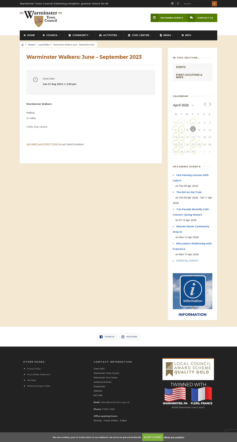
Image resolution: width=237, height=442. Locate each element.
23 (192, 144)
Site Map (31, 380)
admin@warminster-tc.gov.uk (115, 402)
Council (50, 35)
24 (198, 144)
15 (187, 137)
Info (186, 35)
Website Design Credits (38, 385)
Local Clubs (44, 44)
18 (204, 137)
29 (187, 151)
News (165, 35)
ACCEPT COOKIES (153, 437)
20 (175, 144)
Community (78, 35)
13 (175, 137)
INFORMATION (193, 314)
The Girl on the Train (189, 192)
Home (29, 35)
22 (187, 144)
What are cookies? (174, 437)
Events (31, 44)
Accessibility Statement (38, 374)
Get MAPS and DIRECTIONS (42, 144)
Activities (108, 35)
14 (181, 137)
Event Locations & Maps (189, 76)
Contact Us (200, 18)
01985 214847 (108, 409)
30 (175, 122)
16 (192, 137)
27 (175, 151)
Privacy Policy (34, 368)
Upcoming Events (167, 18)
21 (181, 144)
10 (198, 129)
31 (181, 122)
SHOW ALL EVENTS (187, 260)
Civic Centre (138, 35)
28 (181, 151)
